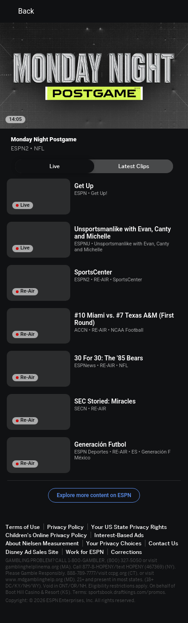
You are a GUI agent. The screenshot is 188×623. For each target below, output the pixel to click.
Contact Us (163, 543)
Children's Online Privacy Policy (46, 535)
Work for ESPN (85, 551)
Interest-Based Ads (119, 535)
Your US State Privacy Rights (129, 526)
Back (20, 11)
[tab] (54, 166)
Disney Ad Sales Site (31, 551)
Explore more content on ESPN (94, 495)
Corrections (126, 551)
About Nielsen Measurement (42, 543)
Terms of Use (22, 526)
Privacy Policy (65, 526)
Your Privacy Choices (113, 543)
